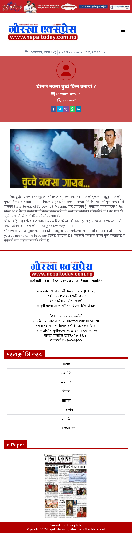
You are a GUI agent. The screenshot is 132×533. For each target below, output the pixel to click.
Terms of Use (57, 525)
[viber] (66, 109)
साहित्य (66, 401)
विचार (66, 391)
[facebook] (53, 109)
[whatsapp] (72, 109)
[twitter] (60, 109)
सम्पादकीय (66, 410)
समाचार (66, 382)
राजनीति (66, 373)
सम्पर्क (66, 419)
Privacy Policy (75, 525)
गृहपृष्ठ (66, 364)
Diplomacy (66, 428)
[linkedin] (78, 109)
